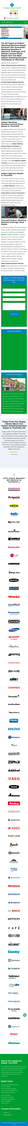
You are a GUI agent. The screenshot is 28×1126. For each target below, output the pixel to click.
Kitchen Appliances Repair (8, 1088)
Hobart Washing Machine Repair (16, 25)
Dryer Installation (6, 1095)
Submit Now (14, 314)
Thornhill (3, 25)
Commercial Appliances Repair (10, 1084)
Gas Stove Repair (6, 1086)
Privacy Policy (5, 1103)
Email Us (5, 1112)
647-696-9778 (7, 1115)
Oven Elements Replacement (9, 1090)
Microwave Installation (7, 1097)
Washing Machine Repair (8, 1092)
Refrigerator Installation (7, 1099)
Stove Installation (6, 1101)
